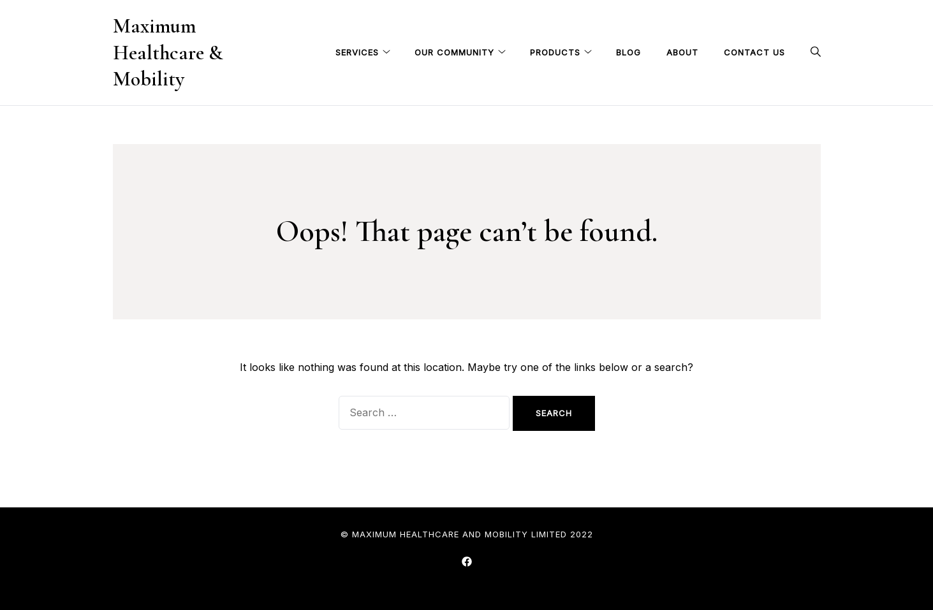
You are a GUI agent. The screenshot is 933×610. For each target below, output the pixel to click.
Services (357, 52)
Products (555, 52)
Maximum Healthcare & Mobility (168, 52)
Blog (628, 52)
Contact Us (754, 52)
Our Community (454, 52)
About (682, 52)
